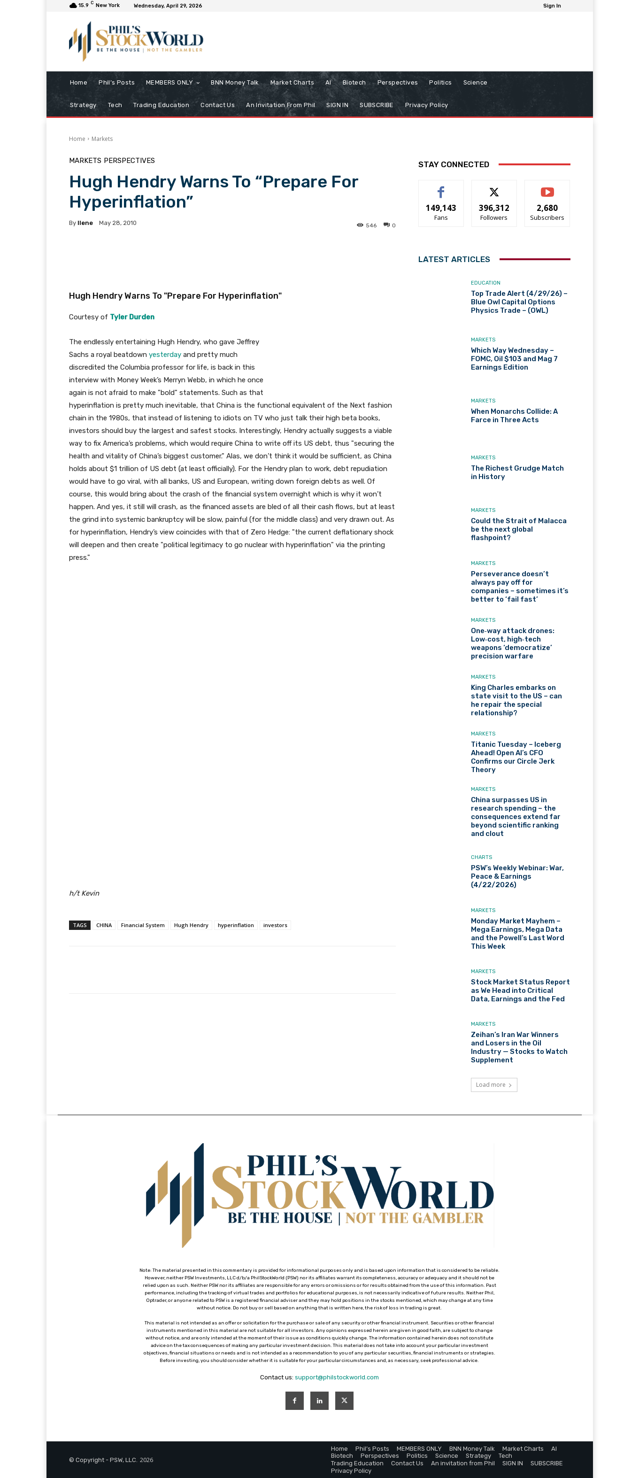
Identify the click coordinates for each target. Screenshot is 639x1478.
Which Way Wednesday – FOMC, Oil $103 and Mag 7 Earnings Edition (514, 358)
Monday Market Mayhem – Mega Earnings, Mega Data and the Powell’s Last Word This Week (517, 934)
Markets (102, 139)
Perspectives (129, 160)
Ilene (85, 223)
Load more (494, 1085)
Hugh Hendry (191, 925)
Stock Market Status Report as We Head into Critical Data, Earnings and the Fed (520, 990)
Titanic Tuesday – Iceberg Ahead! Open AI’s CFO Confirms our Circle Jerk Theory (516, 757)
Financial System (143, 925)
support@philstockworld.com (337, 1377)
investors (275, 925)
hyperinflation (236, 925)
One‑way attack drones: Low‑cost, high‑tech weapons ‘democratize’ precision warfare (512, 643)
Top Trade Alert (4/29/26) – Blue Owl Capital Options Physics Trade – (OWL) (519, 302)
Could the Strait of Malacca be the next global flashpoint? (519, 529)
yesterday (166, 354)
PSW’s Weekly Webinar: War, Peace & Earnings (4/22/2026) (517, 876)
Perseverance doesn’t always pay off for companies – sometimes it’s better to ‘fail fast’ (520, 587)
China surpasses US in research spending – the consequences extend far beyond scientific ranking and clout (516, 817)
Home (77, 139)
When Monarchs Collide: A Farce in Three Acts (514, 415)
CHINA (104, 925)
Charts (481, 857)
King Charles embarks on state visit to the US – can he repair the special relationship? (516, 700)
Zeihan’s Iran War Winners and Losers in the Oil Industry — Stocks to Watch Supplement (519, 1047)
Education (485, 283)
